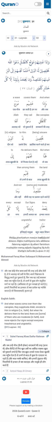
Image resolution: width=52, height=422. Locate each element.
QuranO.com (24, 411)
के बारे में (20, 416)
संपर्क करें (31, 416)
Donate (26, 401)
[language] (3, 53)
